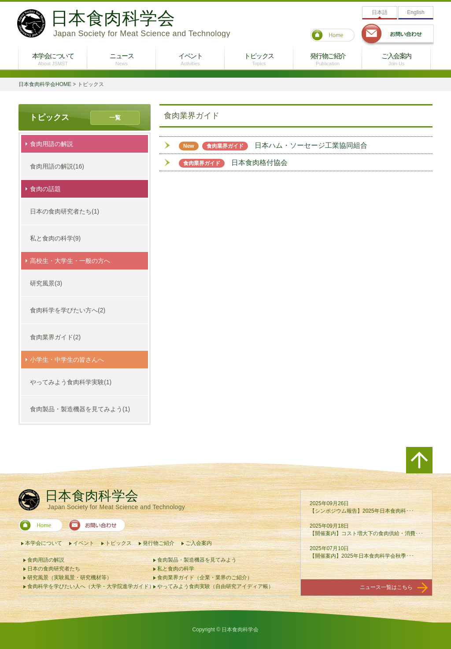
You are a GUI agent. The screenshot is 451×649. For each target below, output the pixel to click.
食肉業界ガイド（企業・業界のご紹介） (204, 577)
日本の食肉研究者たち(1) (64, 211)
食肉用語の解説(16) (57, 166)
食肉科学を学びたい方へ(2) (67, 310)
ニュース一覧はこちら (394, 587)
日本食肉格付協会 (233, 162)
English (415, 12)
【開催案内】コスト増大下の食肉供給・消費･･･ (366, 533)
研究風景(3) (46, 283)
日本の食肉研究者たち (53, 569)
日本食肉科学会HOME (44, 84)
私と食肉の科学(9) (55, 238)
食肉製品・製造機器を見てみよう (197, 560)
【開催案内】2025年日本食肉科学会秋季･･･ (362, 556)
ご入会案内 (396, 59)
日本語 (380, 12)
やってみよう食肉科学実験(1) (70, 382)
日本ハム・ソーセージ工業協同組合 (273, 145)
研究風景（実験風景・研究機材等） (69, 577)
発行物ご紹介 (327, 59)
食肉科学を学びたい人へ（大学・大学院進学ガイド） (90, 586)
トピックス (259, 59)
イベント (190, 59)
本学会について (52, 59)
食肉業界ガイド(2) (55, 337)
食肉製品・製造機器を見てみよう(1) (80, 409)
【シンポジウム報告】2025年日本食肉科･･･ (362, 511)
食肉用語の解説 (45, 560)
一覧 (115, 117)
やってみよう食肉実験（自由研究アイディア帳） (215, 586)
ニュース (121, 59)
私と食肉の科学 (175, 569)
